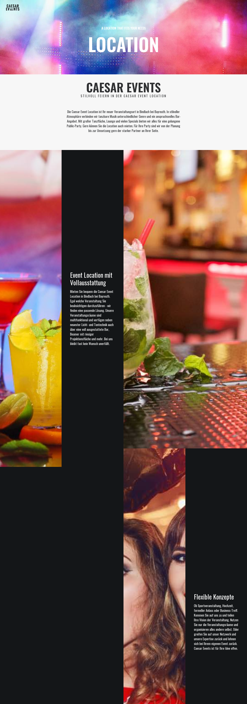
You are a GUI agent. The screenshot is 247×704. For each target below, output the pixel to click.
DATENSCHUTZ (130, 671)
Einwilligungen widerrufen (164, 678)
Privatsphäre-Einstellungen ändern (88, 678)
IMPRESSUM (115, 671)
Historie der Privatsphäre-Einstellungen (128, 678)
